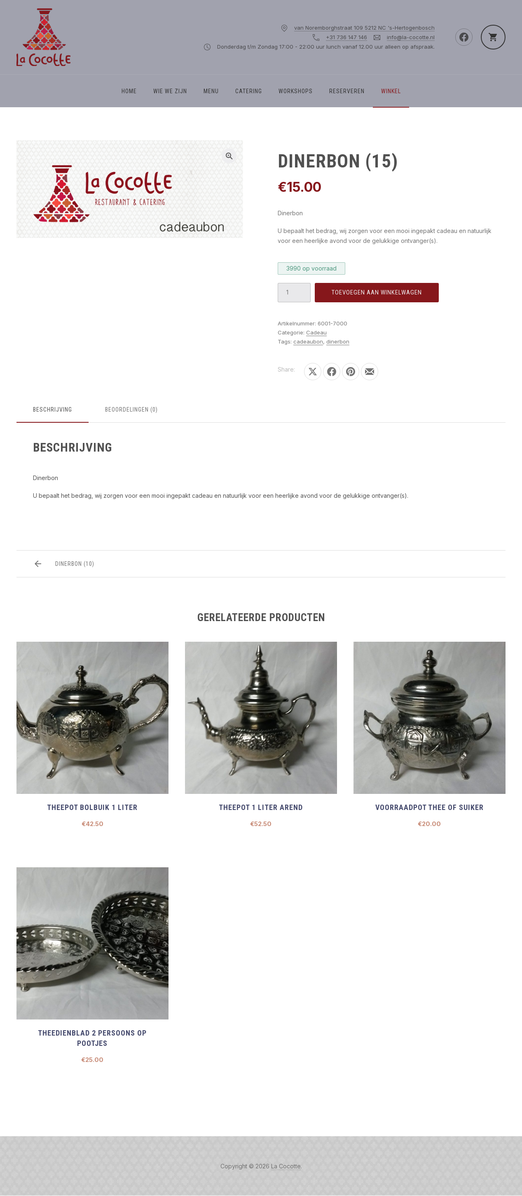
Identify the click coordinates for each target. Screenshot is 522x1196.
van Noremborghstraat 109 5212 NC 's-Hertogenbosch (364, 27)
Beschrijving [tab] (52, 409)
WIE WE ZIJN (170, 91)
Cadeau (316, 332)
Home (129, 91)
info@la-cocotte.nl (411, 37)
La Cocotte (286, 1166)
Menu (211, 91)
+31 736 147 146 (346, 37)
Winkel (391, 91)
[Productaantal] (294, 292)
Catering (248, 91)
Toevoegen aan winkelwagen (377, 292)
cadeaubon (308, 341)
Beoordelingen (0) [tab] (131, 409)
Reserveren (347, 91)
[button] (229, 155)
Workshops (296, 91)
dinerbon (337, 341)
